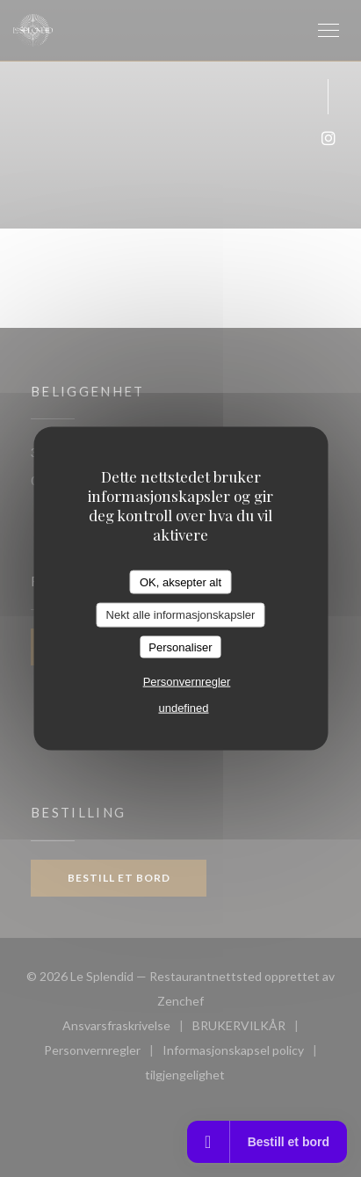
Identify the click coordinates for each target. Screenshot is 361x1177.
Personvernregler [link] (187, 681)
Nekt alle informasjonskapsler (181, 614)
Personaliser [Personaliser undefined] (180, 646)
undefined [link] (183, 708)
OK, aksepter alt (180, 581)
